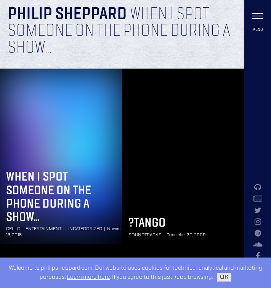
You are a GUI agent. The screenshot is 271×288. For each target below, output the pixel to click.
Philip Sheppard (67, 14)
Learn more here (88, 277)
